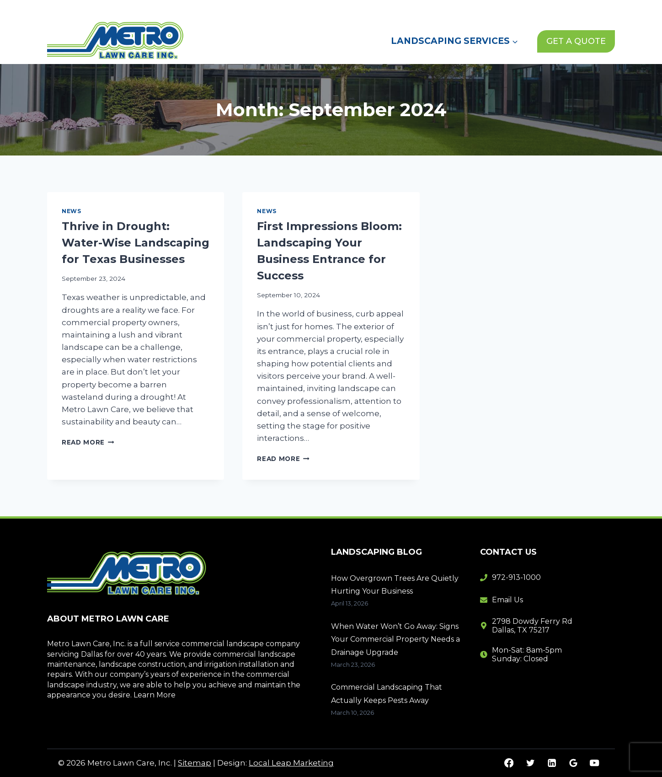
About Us (415, 9)
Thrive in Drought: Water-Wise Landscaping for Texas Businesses (135, 243)
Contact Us (504, 9)
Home (370, 9)
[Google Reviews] (573, 763)
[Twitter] (530, 763)
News (458, 9)
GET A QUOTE (576, 41)
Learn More (154, 695)
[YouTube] (594, 763)
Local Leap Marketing (291, 762)
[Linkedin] (551, 763)
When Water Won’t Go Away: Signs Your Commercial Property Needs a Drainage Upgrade (395, 639)
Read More (88, 442)
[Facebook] (509, 763)
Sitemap (194, 762)
